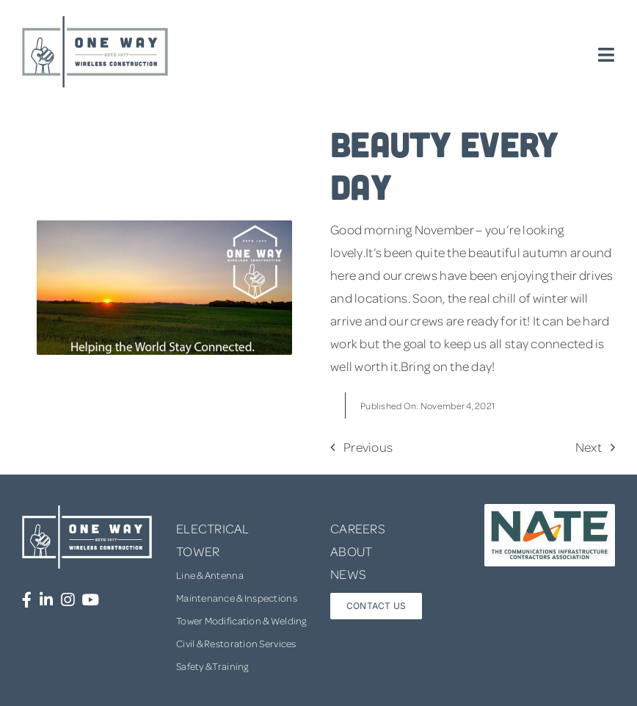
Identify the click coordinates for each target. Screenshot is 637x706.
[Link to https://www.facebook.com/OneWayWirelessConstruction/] (27, 600)
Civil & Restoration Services (236, 643)
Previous (368, 447)
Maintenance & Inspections (236, 597)
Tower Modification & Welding (241, 620)
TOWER (197, 551)
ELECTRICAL (213, 528)
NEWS (348, 574)
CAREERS (357, 528)
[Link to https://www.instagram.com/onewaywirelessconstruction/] (67, 600)
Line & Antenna (210, 575)
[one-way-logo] (95, 21)
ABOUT (351, 551)
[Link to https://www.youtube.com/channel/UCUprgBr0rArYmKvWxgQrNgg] (90, 600)
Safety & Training (212, 666)
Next (588, 447)
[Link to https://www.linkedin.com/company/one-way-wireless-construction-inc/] (46, 600)
